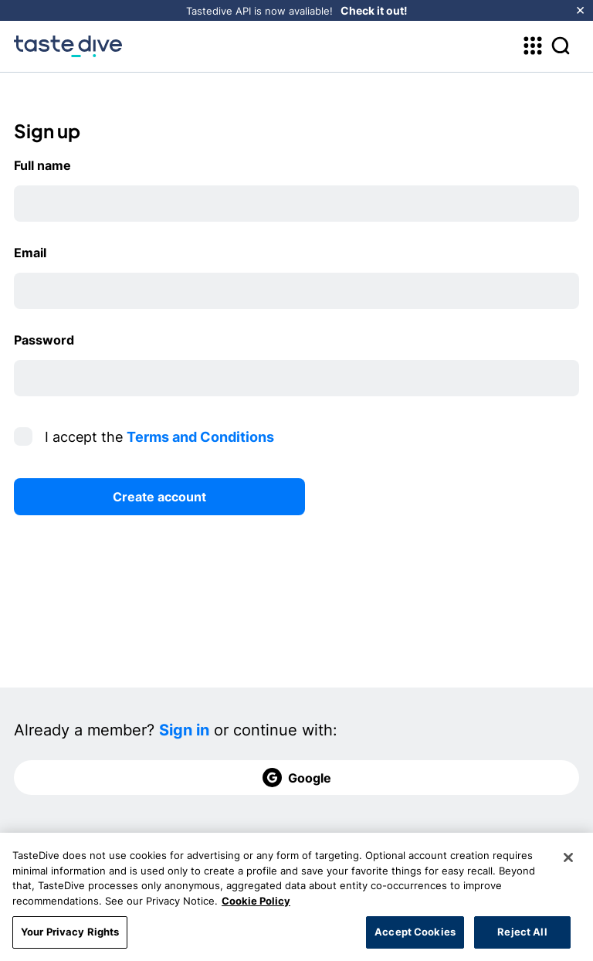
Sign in (184, 730)
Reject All (522, 936)
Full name (42, 165)
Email (30, 252)
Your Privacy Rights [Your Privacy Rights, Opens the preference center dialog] (70, 936)
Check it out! (374, 10)
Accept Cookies (415, 936)
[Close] (568, 862)
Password (44, 340)
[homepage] (68, 46)
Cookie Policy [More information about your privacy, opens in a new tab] (256, 904)
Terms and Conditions (200, 437)
